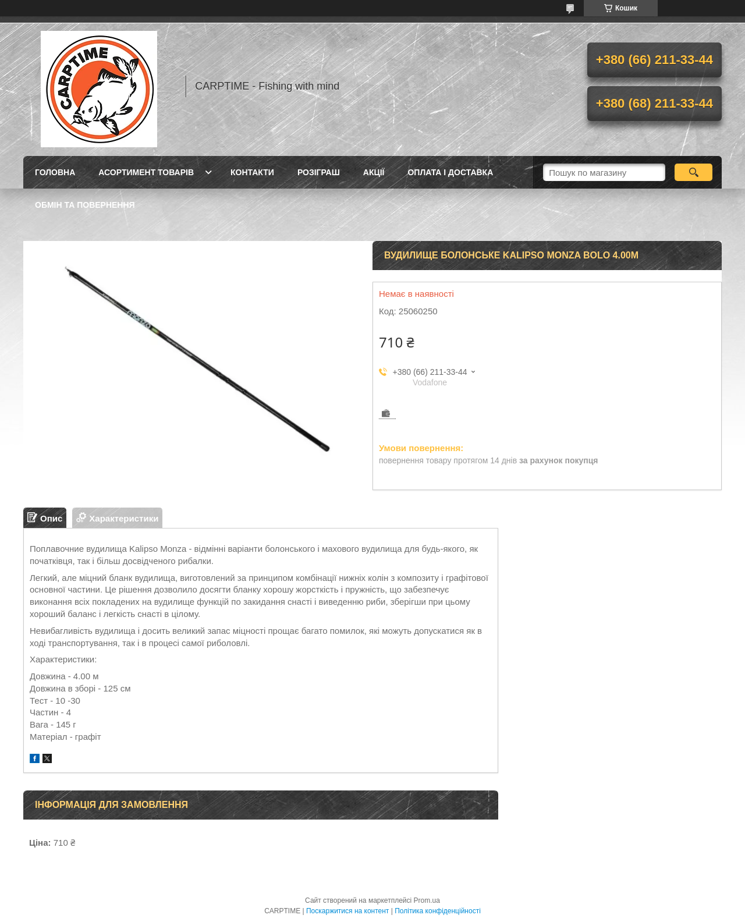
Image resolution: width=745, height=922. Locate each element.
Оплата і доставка (450, 172)
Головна (55, 172)
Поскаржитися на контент (347, 911)
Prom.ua (427, 900)
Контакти (252, 172)
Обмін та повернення (85, 205)
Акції (374, 172)
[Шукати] (693, 172)
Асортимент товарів (146, 172)
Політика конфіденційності (438, 911)
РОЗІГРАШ (318, 172)
